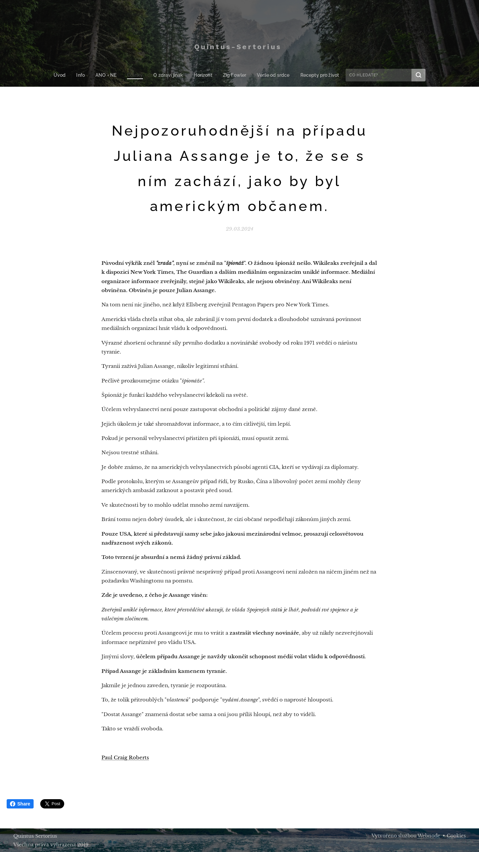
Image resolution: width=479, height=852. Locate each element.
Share (20, 803)
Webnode (428, 836)
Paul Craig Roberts (125, 757)
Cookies (456, 836)
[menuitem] (66, 75)
